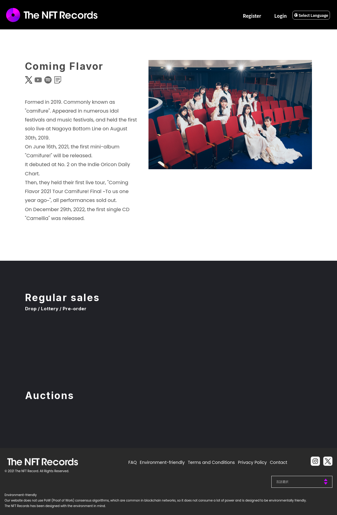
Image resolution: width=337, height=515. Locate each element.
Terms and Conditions (211, 462)
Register (252, 16)
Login (280, 16)
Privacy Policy (252, 462)
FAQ (132, 462)
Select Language (311, 15)
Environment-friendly (162, 462)
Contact (278, 462)
